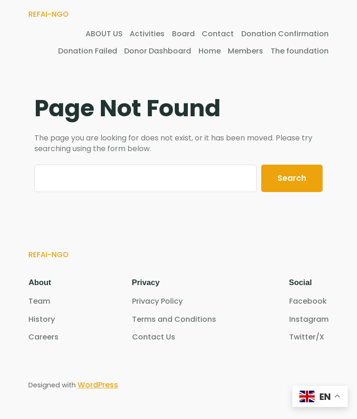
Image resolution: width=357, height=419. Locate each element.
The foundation (300, 51)
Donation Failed (87, 51)
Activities (147, 34)
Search (292, 178)
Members (245, 51)
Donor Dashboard (157, 51)
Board (183, 34)
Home (209, 51)
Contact (218, 34)
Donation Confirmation (285, 34)
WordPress (98, 384)
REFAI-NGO (48, 14)
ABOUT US (104, 34)
